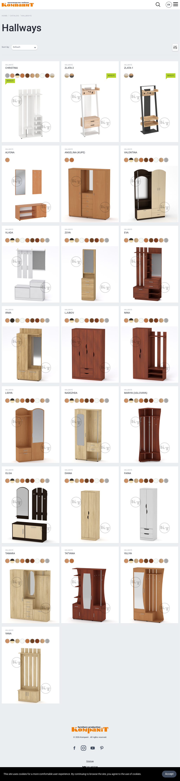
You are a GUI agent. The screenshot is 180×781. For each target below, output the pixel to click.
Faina (127, 473)
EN (168, 5)
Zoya (68, 232)
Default (16, 47)
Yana (8, 633)
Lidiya (8, 392)
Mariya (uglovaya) (135, 392)
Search (158, 4)
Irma (8, 312)
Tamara (10, 553)
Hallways (26, 16)
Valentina (130, 152)
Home (5, 16)
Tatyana (70, 553)
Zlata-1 (128, 67)
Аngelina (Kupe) (75, 152)
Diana (68, 473)
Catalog (14, 16)
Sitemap (90, 761)
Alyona (9, 152)
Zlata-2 (69, 67)
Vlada (9, 232)
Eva (126, 232)
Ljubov (69, 312)
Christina (11, 67)
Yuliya (128, 553)
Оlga (8, 473)
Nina (127, 312)
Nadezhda (71, 392)
